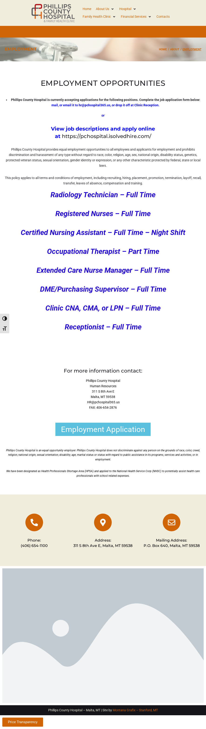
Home (163, 49)
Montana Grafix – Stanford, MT (135, 710)
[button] (105, 9)
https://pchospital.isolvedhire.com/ (106, 136)
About (174, 49)
